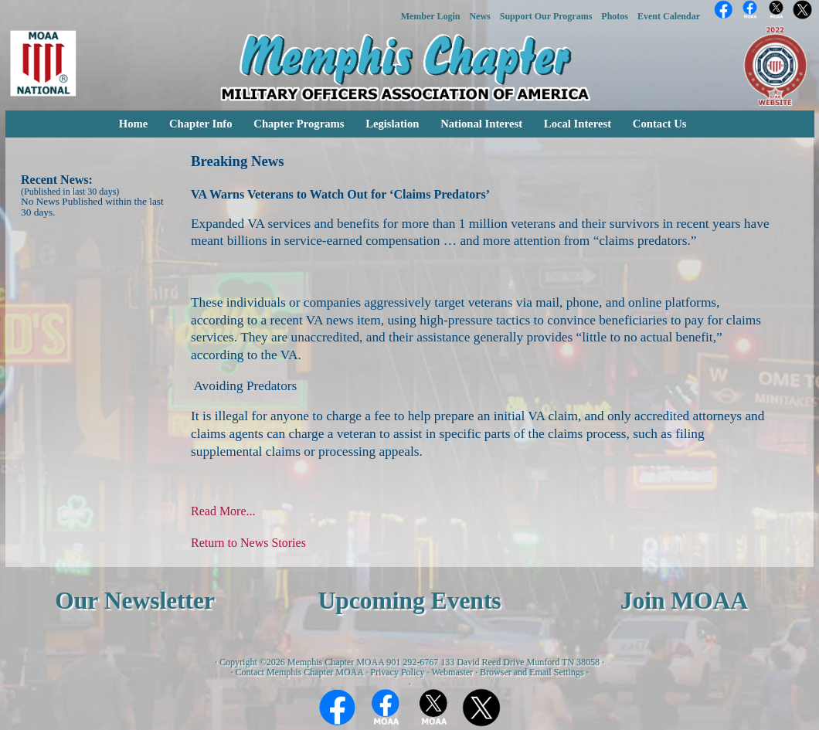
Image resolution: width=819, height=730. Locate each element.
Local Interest (577, 123)
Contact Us (660, 123)
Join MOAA (684, 600)
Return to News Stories (248, 542)
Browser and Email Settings (531, 672)
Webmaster (452, 672)
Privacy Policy (397, 672)
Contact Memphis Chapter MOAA (300, 672)
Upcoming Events (409, 600)
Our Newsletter (135, 600)
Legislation (392, 123)
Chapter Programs (298, 123)
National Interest (481, 123)
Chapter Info (201, 123)
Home (133, 123)
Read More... (223, 511)
